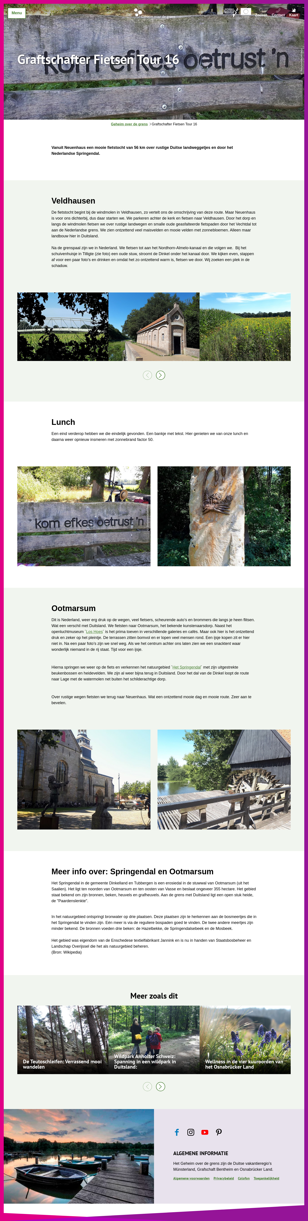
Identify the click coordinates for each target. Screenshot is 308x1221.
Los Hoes (94, 631)
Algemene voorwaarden (191, 1178)
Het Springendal (186, 667)
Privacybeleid (224, 1178)
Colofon (244, 1178)
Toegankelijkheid (266, 1178)
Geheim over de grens (129, 124)
